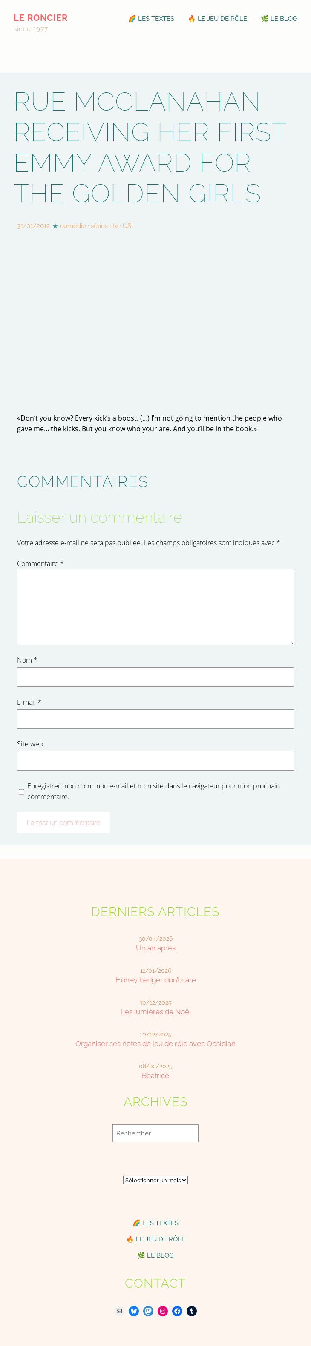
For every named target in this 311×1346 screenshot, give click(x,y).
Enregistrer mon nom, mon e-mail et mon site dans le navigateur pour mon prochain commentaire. (153, 791)
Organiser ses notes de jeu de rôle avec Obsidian (155, 1043)
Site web (30, 743)
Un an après (156, 948)
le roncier (41, 18)
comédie (73, 225)
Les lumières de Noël (156, 1011)
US (127, 225)
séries (99, 225)
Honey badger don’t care (155, 980)
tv (115, 225)
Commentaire (40, 563)
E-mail (29, 702)
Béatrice (155, 1075)
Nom (27, 660)
